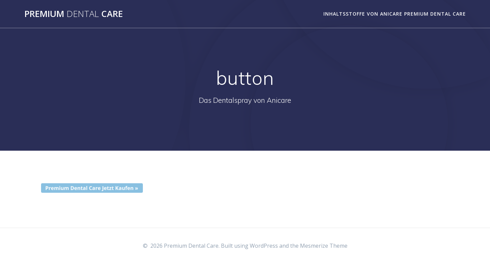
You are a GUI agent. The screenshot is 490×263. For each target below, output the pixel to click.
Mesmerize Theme (323, 245)
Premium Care (73, 14)
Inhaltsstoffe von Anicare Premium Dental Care (394, 14)
